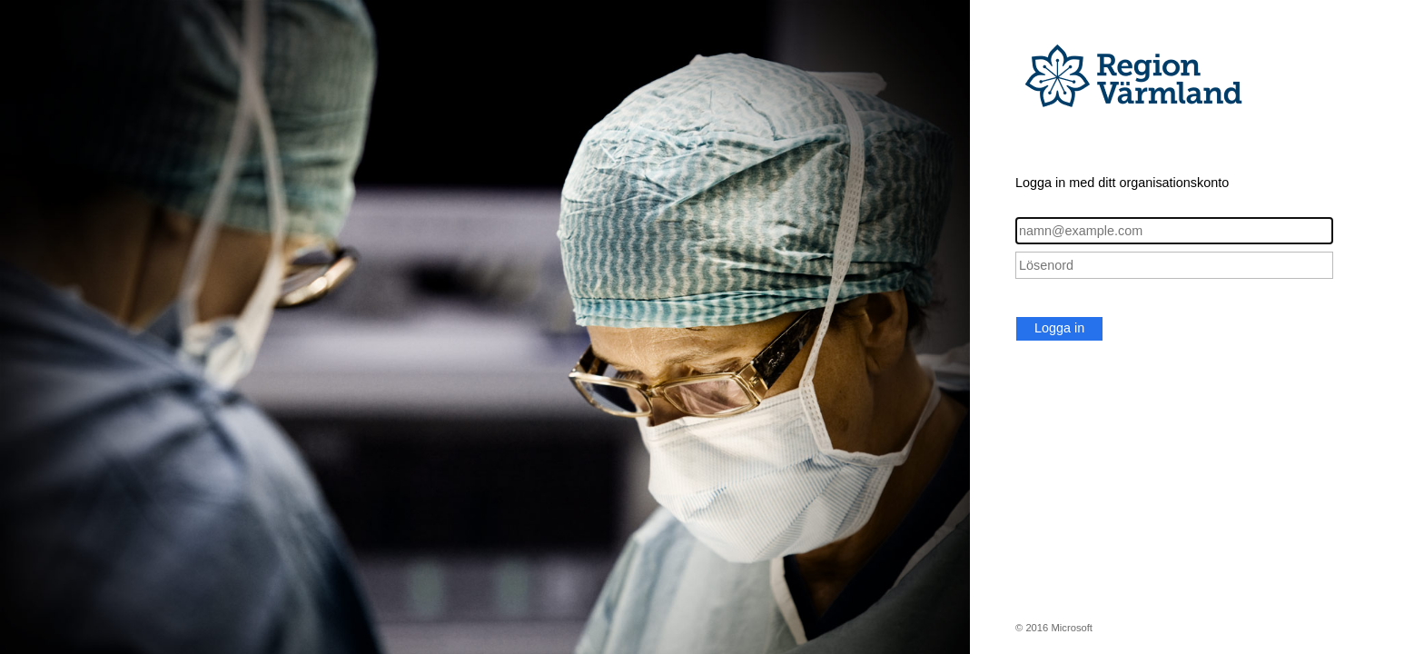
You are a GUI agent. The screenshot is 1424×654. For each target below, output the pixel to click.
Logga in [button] (1059, 328)
